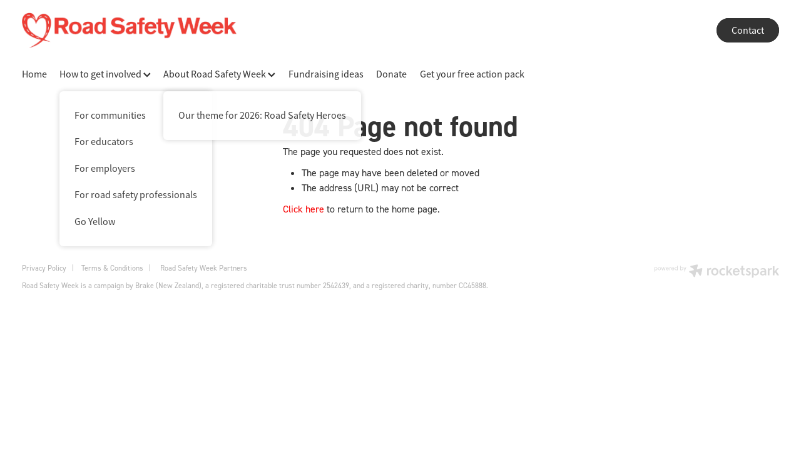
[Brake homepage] (357, 30)
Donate (391, 74)
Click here (303, 208)
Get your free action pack (472, 74)
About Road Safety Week (219, 74)
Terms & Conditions (112, 267)
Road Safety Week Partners (203, 267)
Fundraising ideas (326, 74)
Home (34, 74)
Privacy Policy (44, 267)
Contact (748, 30)
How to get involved (105, 74)
